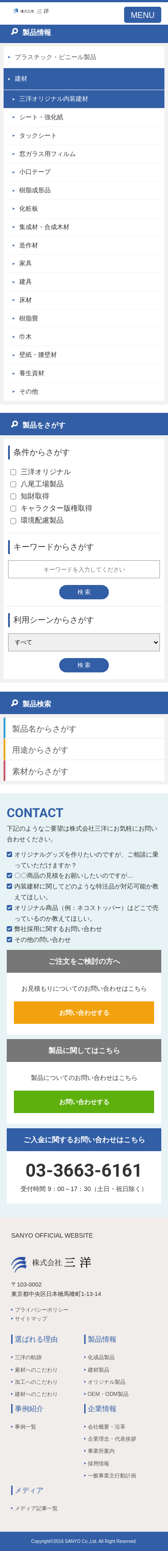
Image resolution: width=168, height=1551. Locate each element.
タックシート (38, 135)
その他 (28, 391)
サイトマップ (31, 1319)
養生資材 (31, 373)
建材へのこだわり (36, 1394)
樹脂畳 (28, 318)
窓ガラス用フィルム (47, 153)
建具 (25, 281)
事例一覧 (25, 1427)
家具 (25, 263)
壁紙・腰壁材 (38, 354)
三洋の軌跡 (28, 1357)
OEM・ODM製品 (108, 1394)
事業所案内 (101, 1451)
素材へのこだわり (36, 1370)
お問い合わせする (84, 1012)
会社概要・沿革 (106, 1427)
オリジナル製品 (106, 1382)
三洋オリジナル (40, 472)
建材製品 (98, 1370)
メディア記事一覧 (36, 1508)
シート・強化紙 (41, 117)
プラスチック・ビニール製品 (55, 57)
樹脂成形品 (35, 190)
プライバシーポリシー (42, 1310)
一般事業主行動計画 (112, 1476)
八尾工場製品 (37, 484)
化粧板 (28, 208)
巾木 (25, 336)
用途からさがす (40, 749)
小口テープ (35, 171)
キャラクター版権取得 (51, 508)
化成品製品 (101, 1357)
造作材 (28, 245)
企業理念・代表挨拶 (112, 1439)
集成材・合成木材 (44, 226)
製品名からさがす (44, 728)
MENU (143, 15)
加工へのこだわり (36, 1382)
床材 (25, 299)
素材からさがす (40, 771)
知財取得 (29, 496)
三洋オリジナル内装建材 (53, 98)
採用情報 (98, 1463)
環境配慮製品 (37, 520)
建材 (21, 78)
